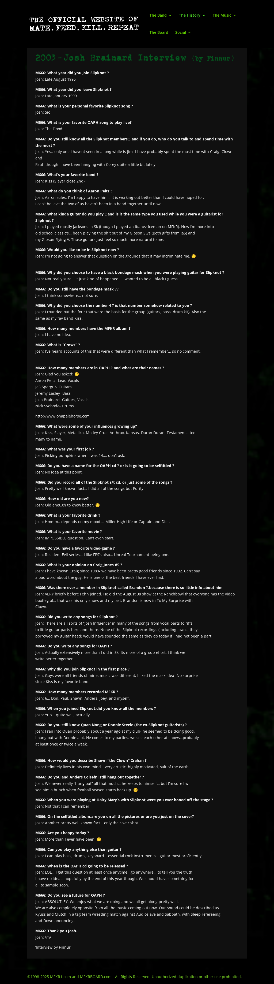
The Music (222, 15)
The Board (159, 33)
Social (180, 33)
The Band (158, 15)
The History (189, 15)
